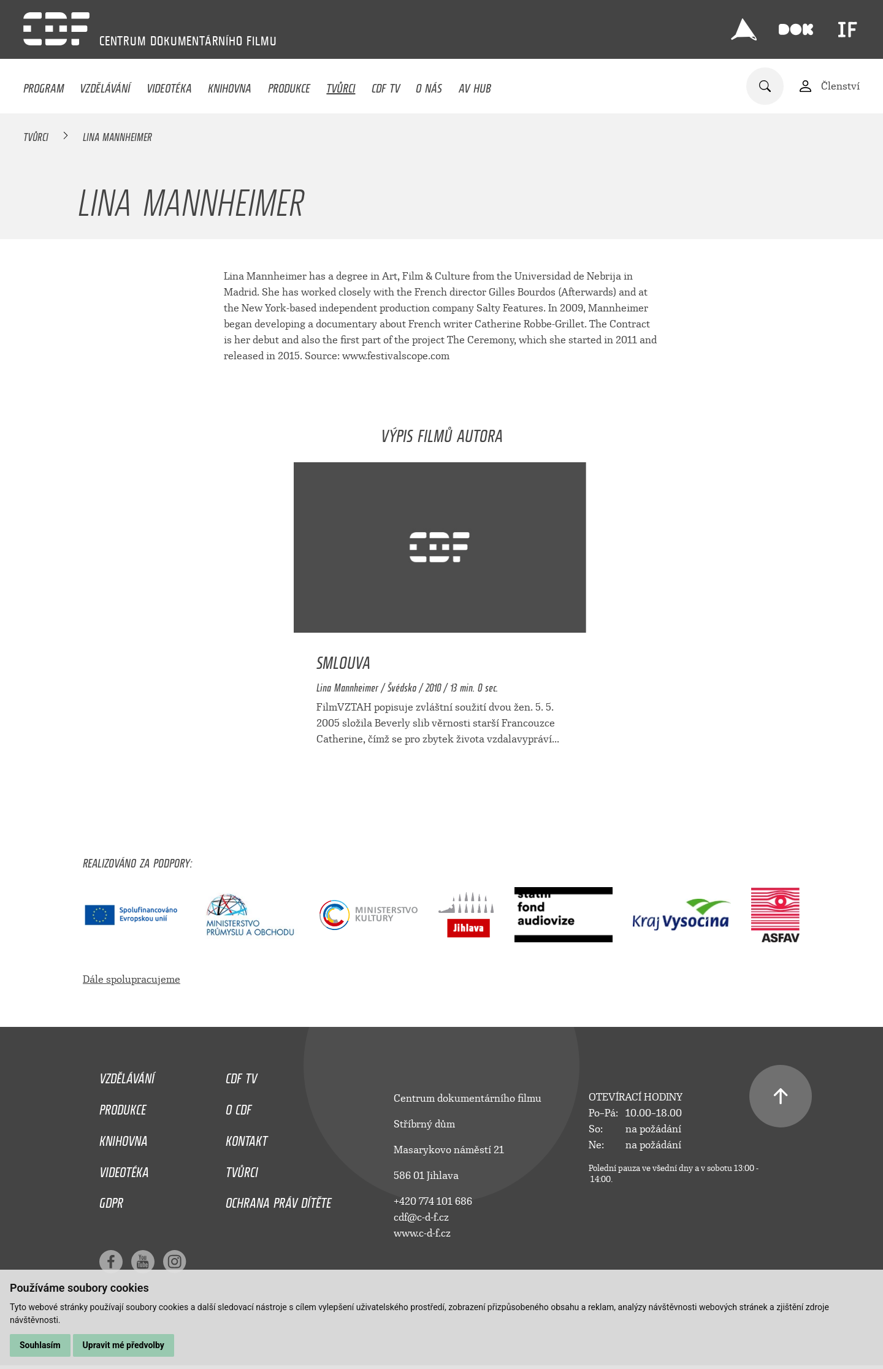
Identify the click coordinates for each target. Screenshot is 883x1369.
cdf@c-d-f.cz (421, 1217)
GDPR (111, 1200)
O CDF (238, 1106)
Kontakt (246, 1138)
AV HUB (475, 85)
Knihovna (229, 85)
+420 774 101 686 (433, 1201)
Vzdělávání (105, 85)
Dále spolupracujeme (131, 979)
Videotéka (169, 85)
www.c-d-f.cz (422, 1233)
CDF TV (386, 85)
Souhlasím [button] (40, 1345)
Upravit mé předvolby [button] (123, 1345)
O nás (429, 85)
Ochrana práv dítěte (278, 1200)
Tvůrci (340, 85)
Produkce (289, 85)
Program (43, 85)
